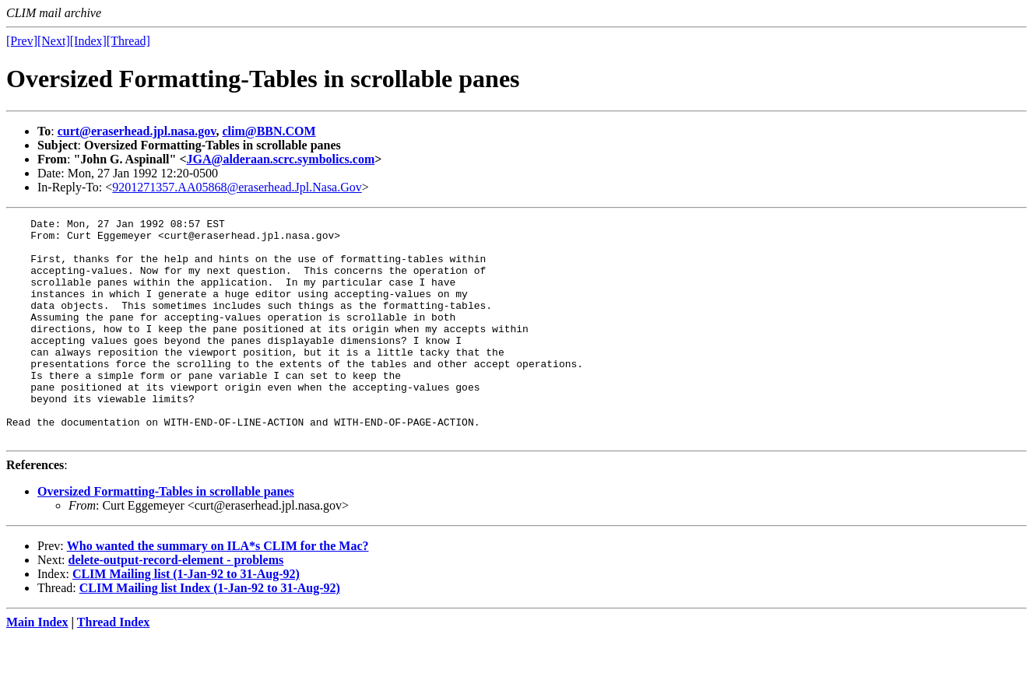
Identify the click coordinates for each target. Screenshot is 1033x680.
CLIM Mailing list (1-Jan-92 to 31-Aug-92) (186, 618)
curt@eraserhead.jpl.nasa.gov (137, 131)
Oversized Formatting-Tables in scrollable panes (165, 535)
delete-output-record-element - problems (176, 604)
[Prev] (21, 40)
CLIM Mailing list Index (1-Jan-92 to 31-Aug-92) (209, 632)
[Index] (88, 40)
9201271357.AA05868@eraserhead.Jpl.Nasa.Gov (236, 187)
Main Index (37, 666)
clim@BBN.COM (268, 131)
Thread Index (113, 666)
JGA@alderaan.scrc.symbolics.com (281, 159)
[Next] (53, 40)
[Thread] (128, 40)
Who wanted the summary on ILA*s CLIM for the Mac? (218, 590)
